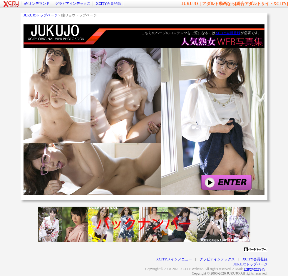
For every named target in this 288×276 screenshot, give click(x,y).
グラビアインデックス (73, 3)
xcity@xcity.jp (254, 269)
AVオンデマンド (37, 3)
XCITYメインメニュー (174, 259)
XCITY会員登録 (108, 3)
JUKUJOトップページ (41, 15)
